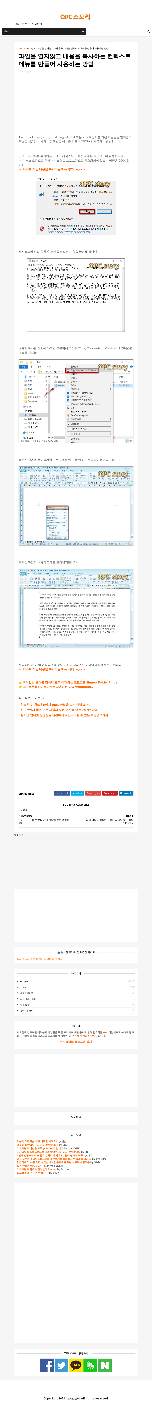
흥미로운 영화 (28, 1006)
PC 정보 (33, 49)
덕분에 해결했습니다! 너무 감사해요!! (39, 1136)
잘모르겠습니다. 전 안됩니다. (34, 1168)
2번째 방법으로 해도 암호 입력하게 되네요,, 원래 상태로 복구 (52, 1150)
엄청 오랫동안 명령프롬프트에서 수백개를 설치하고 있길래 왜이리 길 (56, 1154)
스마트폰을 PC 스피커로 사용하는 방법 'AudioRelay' (60, 682)
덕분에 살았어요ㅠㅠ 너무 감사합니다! (39, 1140)
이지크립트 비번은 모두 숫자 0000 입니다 (42, 1143)
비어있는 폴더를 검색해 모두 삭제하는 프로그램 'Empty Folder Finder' (73, 678)
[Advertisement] (76, 103)
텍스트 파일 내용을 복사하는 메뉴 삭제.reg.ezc (56, 664)
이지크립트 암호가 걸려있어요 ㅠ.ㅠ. (39, 1164)
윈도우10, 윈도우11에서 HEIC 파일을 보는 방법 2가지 (57, 700)
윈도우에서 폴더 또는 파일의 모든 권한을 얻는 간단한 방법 (60, 705)
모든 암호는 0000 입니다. (33, 1161)
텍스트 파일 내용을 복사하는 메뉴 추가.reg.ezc (56, 171)
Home (23, 49)
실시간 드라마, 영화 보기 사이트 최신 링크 (41, 954)
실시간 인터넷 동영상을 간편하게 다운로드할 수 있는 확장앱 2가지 (66, 710)
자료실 (25, 982)
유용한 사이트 (28, 988)
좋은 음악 (26, 1000)
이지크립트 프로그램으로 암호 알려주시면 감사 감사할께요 (50, 1147)
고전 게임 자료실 (29, 994)
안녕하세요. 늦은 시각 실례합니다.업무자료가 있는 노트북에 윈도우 (55, 1157)
